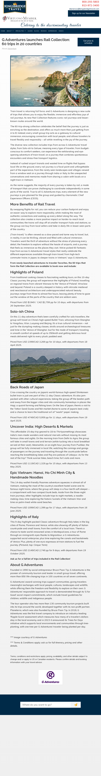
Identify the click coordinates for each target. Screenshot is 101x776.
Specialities (20, 31)
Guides (30, 31)
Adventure (12, 49)
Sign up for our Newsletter (83, 13)
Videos (61, 31)
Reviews (44, 31)
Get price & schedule (88, 42)
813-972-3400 (90, 5)
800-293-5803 (90, 1)
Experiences (52, 31)
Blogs (36, 31)
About (9, 31)
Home (3, 31)
